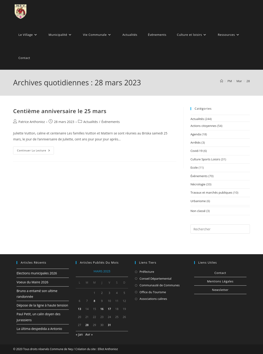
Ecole (194, 167)
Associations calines (153, 299)
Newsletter (220, 290)
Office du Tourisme (153, 292)
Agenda (195, 134)
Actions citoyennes (203, 126)
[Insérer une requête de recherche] (220, 229)
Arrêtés (195, 142)
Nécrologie (197, 184)
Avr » (89, 334)
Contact (220, 273)
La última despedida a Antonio (39, 328)
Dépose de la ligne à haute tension (42, 305)
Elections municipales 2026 (37, 273)
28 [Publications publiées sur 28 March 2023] (87, 325)
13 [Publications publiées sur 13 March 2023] (79, 309)
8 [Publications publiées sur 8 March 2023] (94, 301)
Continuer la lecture (35, 151)
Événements (110, 122)
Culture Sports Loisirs (205, 159)
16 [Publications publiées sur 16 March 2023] (102, 309)
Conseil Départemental (155, 278)
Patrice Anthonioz (31, 122)
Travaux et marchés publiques (211, 192)
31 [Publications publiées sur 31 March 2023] (109, 325)
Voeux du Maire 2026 (32, 282)
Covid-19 (196, 151)
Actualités (90, 122)
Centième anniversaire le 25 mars (59, 111)
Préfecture (147, 272)
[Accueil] (221, 81)
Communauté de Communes (160, 285)
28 (248, 81)
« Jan (79, 334)
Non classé (197, 211)
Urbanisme (198, 201)
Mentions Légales (220, 281)
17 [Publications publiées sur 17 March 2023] (109, 309)
